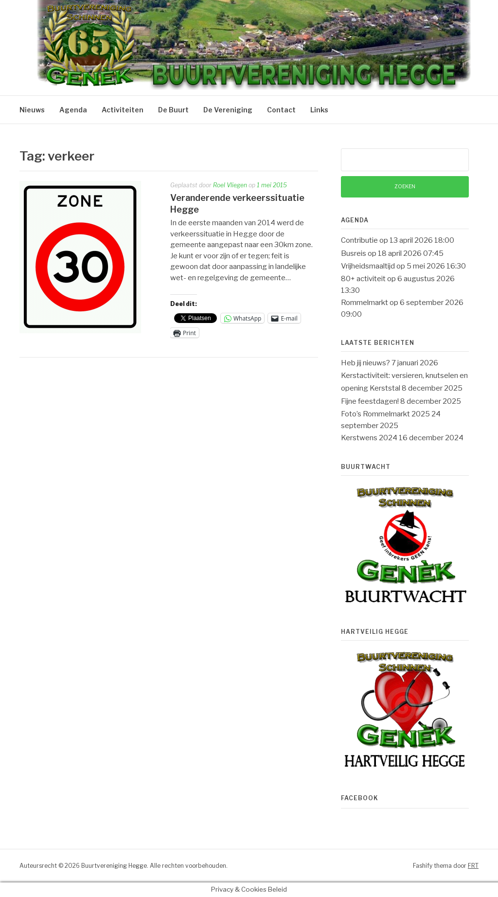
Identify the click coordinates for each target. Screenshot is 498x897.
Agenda (73, 110)
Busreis (353, 253)
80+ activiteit (363, 278)
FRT (473, 865)
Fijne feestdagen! (370, 401)
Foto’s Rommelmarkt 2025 (385, 414)
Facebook (359, 798)
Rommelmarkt (364, 302)
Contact (281, 110)
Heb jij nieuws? (365, 363)
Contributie (359, 240)
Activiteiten (122, 110)
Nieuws (32, 110)
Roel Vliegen (230, 185)
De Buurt (173, 110)
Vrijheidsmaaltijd (368, 266)
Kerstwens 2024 (369, 437)
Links (319, 110)
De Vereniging (227, 110)
